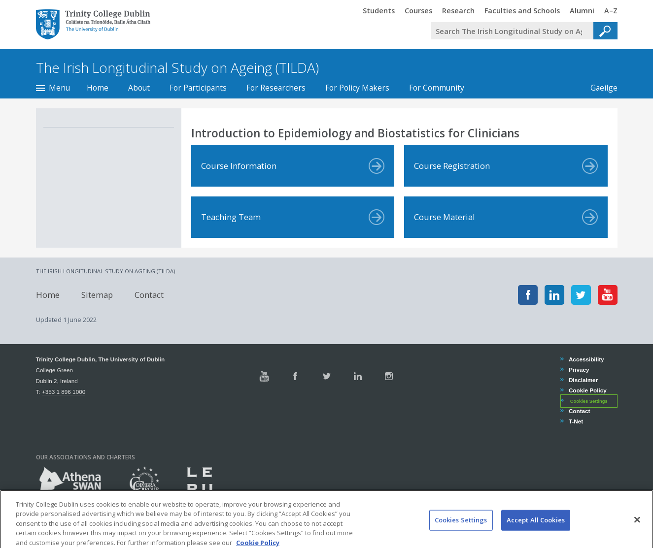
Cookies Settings (589, 401)
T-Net (575, 421)
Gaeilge (599, 87)
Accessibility (586, 359)
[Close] (637, 529)
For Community (436, 87)
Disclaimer (583, 380)
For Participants (198, 87)
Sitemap (97, 294)
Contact (149, 294)
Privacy (578, 369)
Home (97, 87)
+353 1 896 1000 (63, 391)
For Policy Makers (357, 87)
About (139, 87)
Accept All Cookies (536, 529)
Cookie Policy (587, 390)
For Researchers (276, 87)
